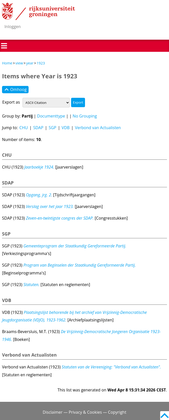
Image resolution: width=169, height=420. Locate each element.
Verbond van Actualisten (98, 127)
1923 (41, 63)
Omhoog (15, 89)
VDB (66, 127)
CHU (23, 127)
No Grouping (85, 116)
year (29, 63)
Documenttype (51, 116)
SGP (52, 127)
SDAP (38, 127)
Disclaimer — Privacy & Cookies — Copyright (84, 412)
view (19, 63)
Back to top (164, 415)
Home (7, 63)
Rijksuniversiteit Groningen (38, 11)
